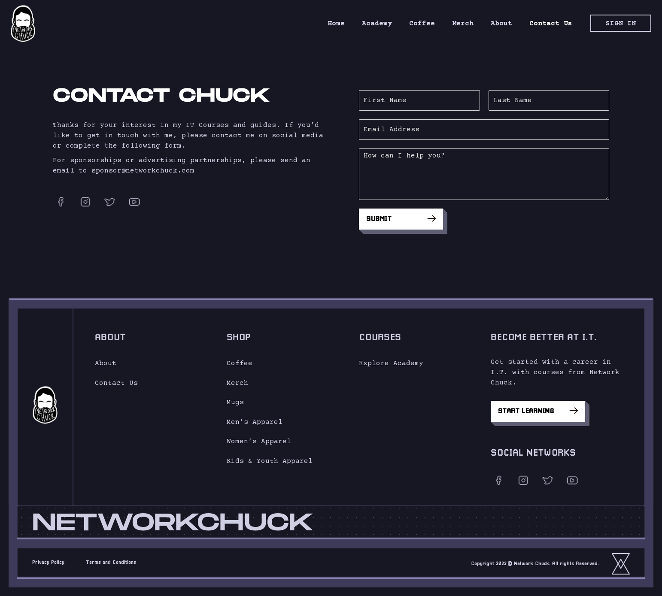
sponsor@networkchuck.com (142, 171)
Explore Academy (391, 363)
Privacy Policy (48, 562)
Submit (406, 218)
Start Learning (538, 410)
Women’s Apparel (259, 441)
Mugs (235, 402)
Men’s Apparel (254, 422)
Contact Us (116, 383)
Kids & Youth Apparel (270, 461)
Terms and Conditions (111, 562)
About (105, 363)
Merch (237, 383)
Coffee (239, 363)
